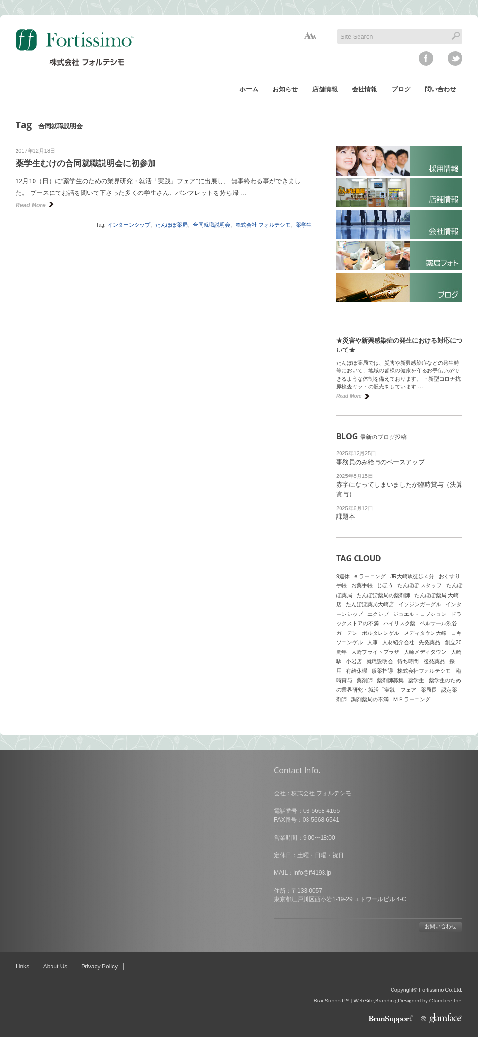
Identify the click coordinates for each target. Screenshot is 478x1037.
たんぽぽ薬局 (171, 225)
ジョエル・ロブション (419, 614)
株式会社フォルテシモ (424, 671)
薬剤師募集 (390, 680)
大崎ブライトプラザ (375, 652)
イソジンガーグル (419, 604)
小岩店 (354, 661)
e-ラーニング (370, 576)
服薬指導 (382, 671)
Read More (31, 205)
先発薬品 (429, 642)
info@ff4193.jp (54, 872)
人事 (372, 642)
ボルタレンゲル (380, 633)
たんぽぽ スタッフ (419, 585)
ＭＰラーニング (411, 699)
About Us (55, 966)
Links (22, 966)
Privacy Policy (99, 966)
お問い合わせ (182, 926)
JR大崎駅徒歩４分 (412, 576)
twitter (455, 58)
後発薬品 (434, 661)
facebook (426, 58)
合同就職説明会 (211, 225)
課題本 (345, 516)
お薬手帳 (362, 585)
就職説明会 (379, 661)
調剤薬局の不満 (370, 699)
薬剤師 (365, 680)
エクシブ (378, 614)
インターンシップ (128, 225)
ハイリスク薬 (399, 623)
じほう (385, 585)
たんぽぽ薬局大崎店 (370, 604)
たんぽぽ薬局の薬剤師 (383, 595)
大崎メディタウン (425, 652)
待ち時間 (408, 661)
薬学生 (304, 225)
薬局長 (429, 690)
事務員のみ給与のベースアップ (380, 462)
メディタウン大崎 (425, 633)
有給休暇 (356, 671)
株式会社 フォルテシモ (263, 225)
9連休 (343, 576)
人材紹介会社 (398, 642)
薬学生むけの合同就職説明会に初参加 (86, 163)
